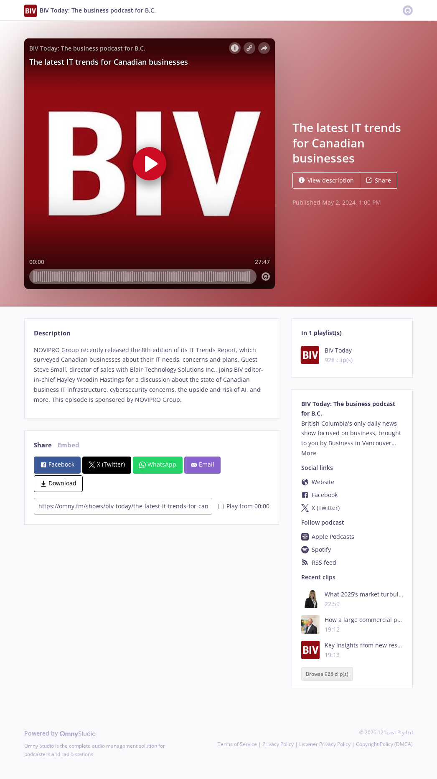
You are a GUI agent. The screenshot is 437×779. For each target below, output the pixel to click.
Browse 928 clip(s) (327, 674)
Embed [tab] (68, 445)
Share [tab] (43, 445)
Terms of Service (237, 744)
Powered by (60, 733)
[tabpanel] (151, 375)
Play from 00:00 (243, 506)
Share (378, 180)
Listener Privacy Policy (325, 744)
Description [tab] (52, 333)
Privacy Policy (278, 744)
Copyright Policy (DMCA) (384, 744)
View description (326, 180)
